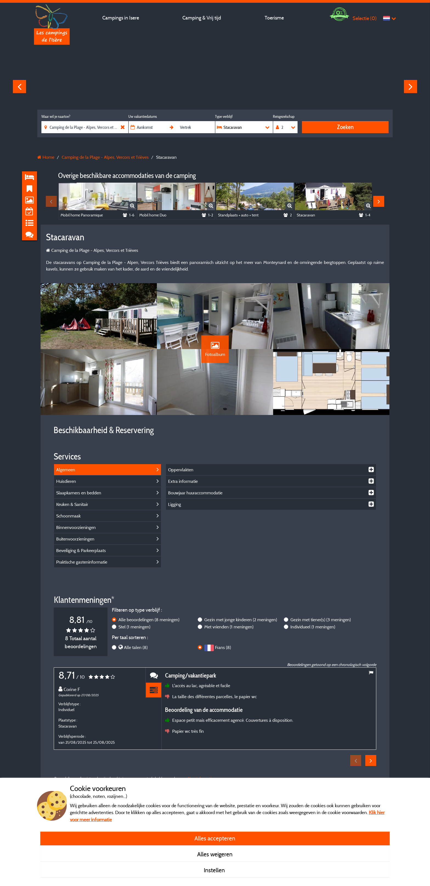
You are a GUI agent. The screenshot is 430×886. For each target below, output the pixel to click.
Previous (19, 86)
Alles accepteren (214, 838)
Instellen (215, 870)
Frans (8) (223, 647)
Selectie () (365, 18)
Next (410, 86)
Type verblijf (224, 116)
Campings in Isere (120, 18)
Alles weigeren (215, 854)
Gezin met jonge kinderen (240, 619)
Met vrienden (228, 626)
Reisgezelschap (284, 116)
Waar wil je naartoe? (55, 116)
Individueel (312, 626)
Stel (134, 626)
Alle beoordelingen (148, 619)
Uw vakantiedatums (142, 116)
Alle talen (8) (136, 647)
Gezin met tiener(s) (320, 619)
